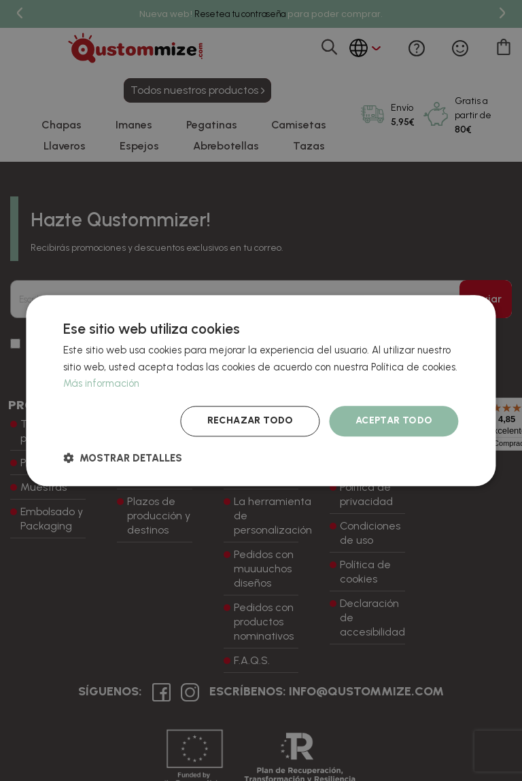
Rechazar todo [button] (250, 420)
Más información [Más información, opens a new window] (101, 384)
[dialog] (260, 390)
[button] (122, 458)
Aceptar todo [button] (394, 420)
